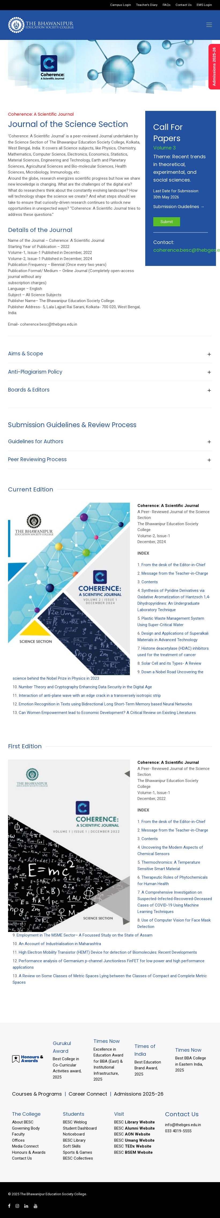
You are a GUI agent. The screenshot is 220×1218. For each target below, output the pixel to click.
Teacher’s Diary (147, 5)
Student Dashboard (80, 1128)
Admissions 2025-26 (138, 1094)
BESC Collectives (78, 1158)
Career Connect (89, 1094)
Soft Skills (72, 1146)
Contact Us (184, 5)
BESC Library (74, 1140)
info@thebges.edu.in (183, 1124)
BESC (134, 1122)
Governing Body (26, 1128)
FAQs (166, 5)
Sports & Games (77, 1152)
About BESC (22, 1122)
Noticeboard (74, 1134)
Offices (18, 1140)
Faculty (18, 1134)
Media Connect (25, 1146)
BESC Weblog (75, 1122)
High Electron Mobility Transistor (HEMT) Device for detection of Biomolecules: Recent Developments (108, 952)
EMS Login (204, 5)
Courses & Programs (37, 1094)
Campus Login (120, 5)
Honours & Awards (29, 1152)
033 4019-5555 (178, 1131)
